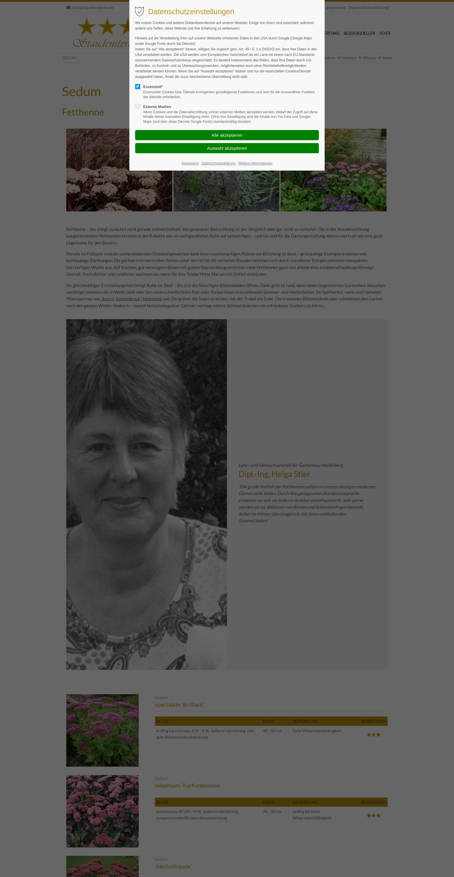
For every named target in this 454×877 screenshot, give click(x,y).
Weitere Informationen (255, 163)
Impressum (190, 163)
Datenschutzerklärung (218, 163)
